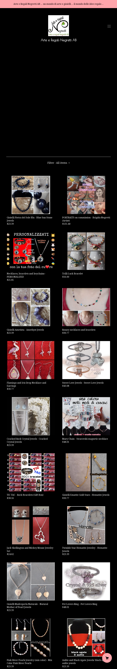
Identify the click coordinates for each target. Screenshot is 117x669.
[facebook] (7, 645)
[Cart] (107, 658)
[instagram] (20, 645)
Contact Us (11, 650)
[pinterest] (16, 645)
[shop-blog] (11, 645)
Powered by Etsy (15, 661)
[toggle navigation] (109, 26)
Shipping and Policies (17, 653)
